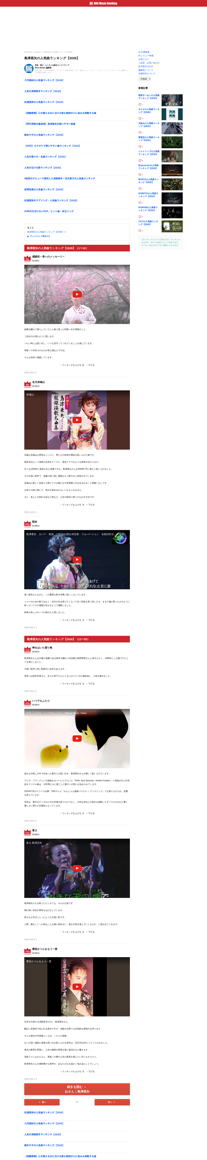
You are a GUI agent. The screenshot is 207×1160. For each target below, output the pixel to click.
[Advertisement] (103, 27)
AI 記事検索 (143, 52)
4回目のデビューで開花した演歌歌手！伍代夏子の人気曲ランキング (59, 178)
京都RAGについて (147, 73)
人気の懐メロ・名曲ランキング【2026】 (45, 156)
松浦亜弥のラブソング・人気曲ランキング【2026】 (51, 200)
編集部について (145, 70)
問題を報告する (30, 372)
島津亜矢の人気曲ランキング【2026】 (58, 52)
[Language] (144, 79)
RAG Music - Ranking (32, 52)
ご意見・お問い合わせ (148, 63)
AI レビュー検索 (146, 55)
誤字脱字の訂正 (145, 66)
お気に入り (143, 59)
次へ (112, 1102)
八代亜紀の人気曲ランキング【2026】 (44, 80)
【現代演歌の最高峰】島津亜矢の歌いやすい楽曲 (49, 123)
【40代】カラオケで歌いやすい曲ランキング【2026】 (52, 145)
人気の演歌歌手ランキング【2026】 (43, 91)
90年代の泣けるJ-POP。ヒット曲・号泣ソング (49, 211)
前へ (42, 1102)
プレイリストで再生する (38, 236)
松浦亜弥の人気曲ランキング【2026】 (44, 102)
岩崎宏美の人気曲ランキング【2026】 (44, 189)
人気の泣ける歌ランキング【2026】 (43, 167)
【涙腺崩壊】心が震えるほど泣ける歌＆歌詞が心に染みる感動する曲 (60, 113)
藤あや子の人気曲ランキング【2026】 (44, 134)
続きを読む (77, 1089)
